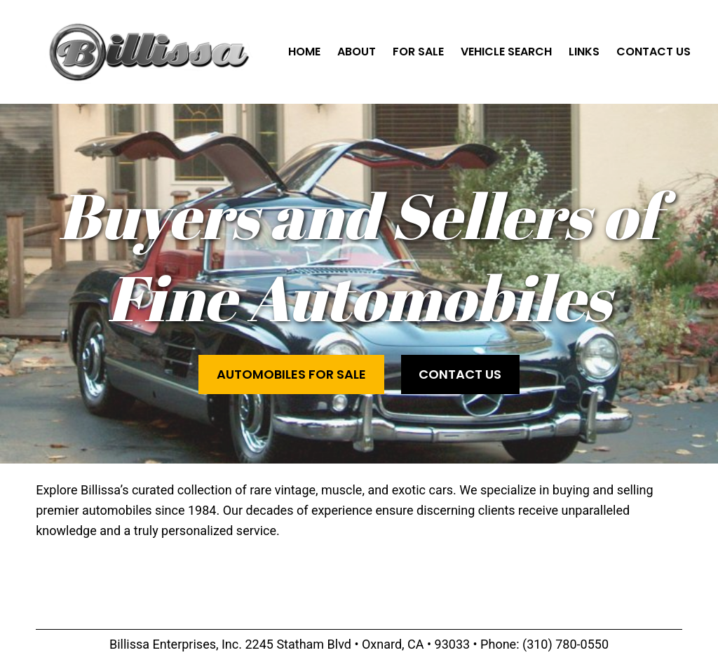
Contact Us (460, 374)
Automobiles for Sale (291, 374)
